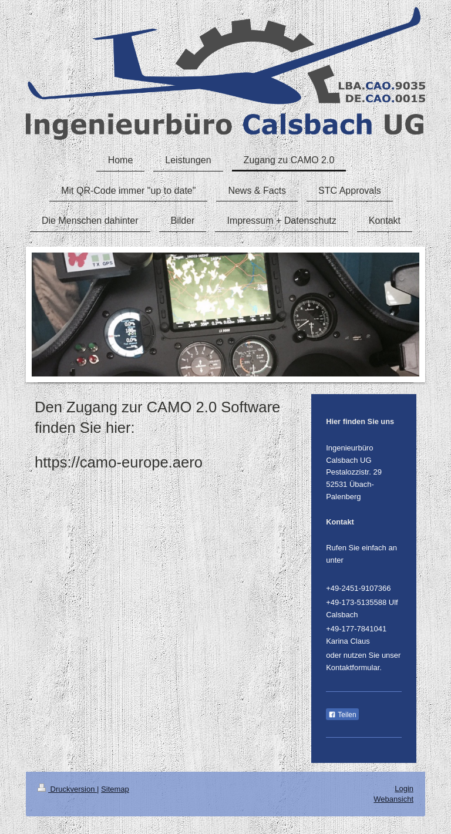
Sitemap (115, 789)
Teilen (342, 715)
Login (404, 788)
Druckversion (67, 789)
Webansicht (393, 799)
